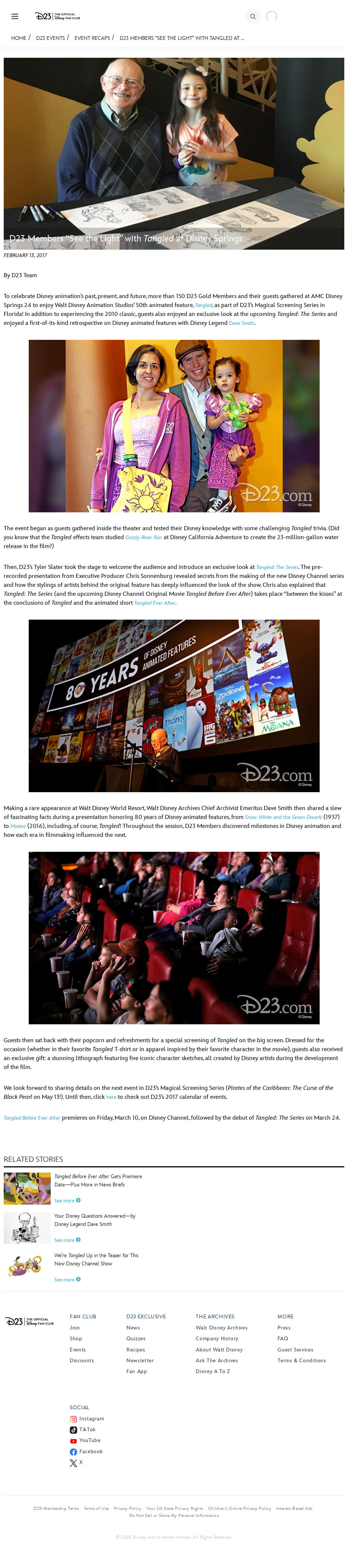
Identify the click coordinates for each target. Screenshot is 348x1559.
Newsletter (140, 1360)
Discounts (82, 1360)
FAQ (283, 1338)
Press (284, 1328)
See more (67, 1201)
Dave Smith (241, 323)
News (133, 1328)
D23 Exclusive (146, 1317)
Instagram (91, 1419)
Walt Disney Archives (222, 1328)
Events (78, 1350)
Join (75, 1328)
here (111, 1097)
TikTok (87, 1429)
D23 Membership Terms (56, 1508)
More (286, 1317)
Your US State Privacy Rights (174, 1508)
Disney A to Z (213, 1371)
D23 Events (50, 38)
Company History (217, 1338)
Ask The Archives (217, 1360)
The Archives (215, 1317)
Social (80, 1407)
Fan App (136, 1371)
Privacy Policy (128, 1508)
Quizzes (135, 1338)
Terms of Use (96, 1508)
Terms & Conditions (302, 1360)
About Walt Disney (219, 1350)
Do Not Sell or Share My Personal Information (174, 1515)
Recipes (135, 1350)
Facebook (91, 1451)
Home (18, 38)
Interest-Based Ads (294, 1508)
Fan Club (83, 1317)
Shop (76, 1338)
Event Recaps (92, 38)
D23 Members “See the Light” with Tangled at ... (182, 38)
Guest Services (295, 1350)
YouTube (89, 1440)
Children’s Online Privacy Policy (239, 1508)
